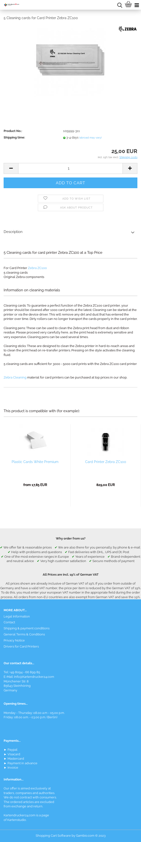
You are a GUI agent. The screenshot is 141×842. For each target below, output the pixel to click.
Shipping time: (14, 137)
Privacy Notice (14, 640)
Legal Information (17, 616)
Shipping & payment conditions (27, 628)
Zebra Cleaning (15, 377)
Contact (9, 622)
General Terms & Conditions (24, 634)
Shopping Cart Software (53, 835)
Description (13, 232)
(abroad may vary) (90, 137)
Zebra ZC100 (37, 268)
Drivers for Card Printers (21, 646)
